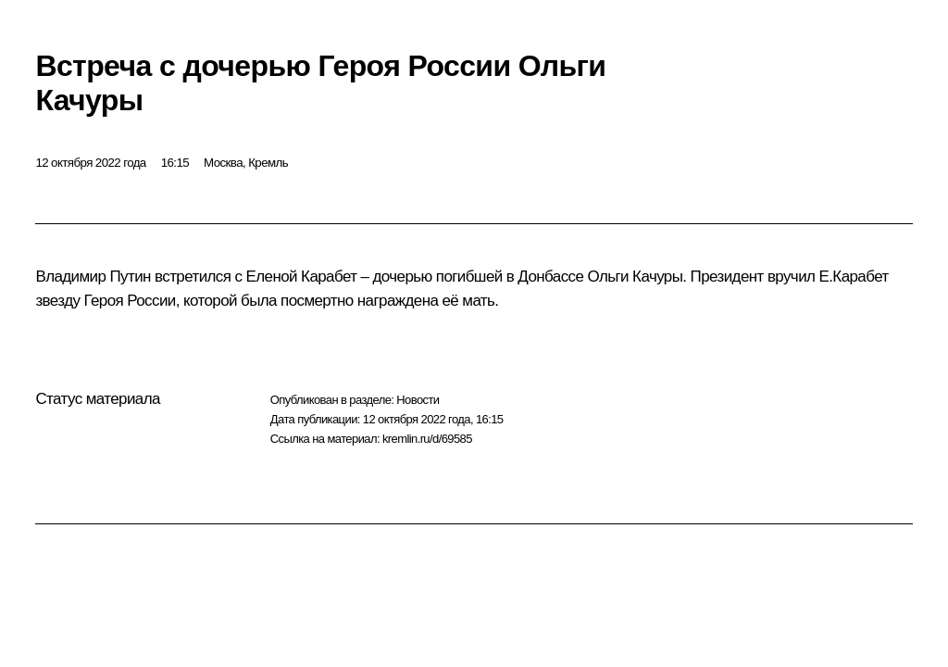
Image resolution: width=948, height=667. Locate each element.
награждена (398, 300)
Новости (417, 400)
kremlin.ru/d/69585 (427, 439)
